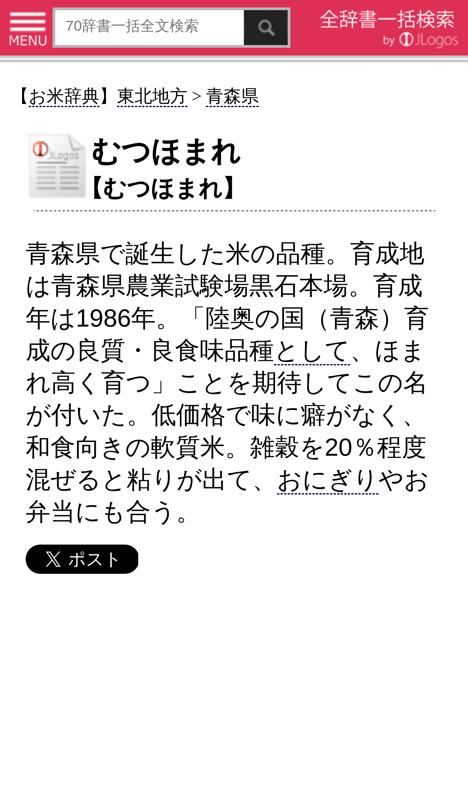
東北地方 (152, 96)
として (312, 350)
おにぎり (327, 479)
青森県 (232, 96)
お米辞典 (64, 96)
